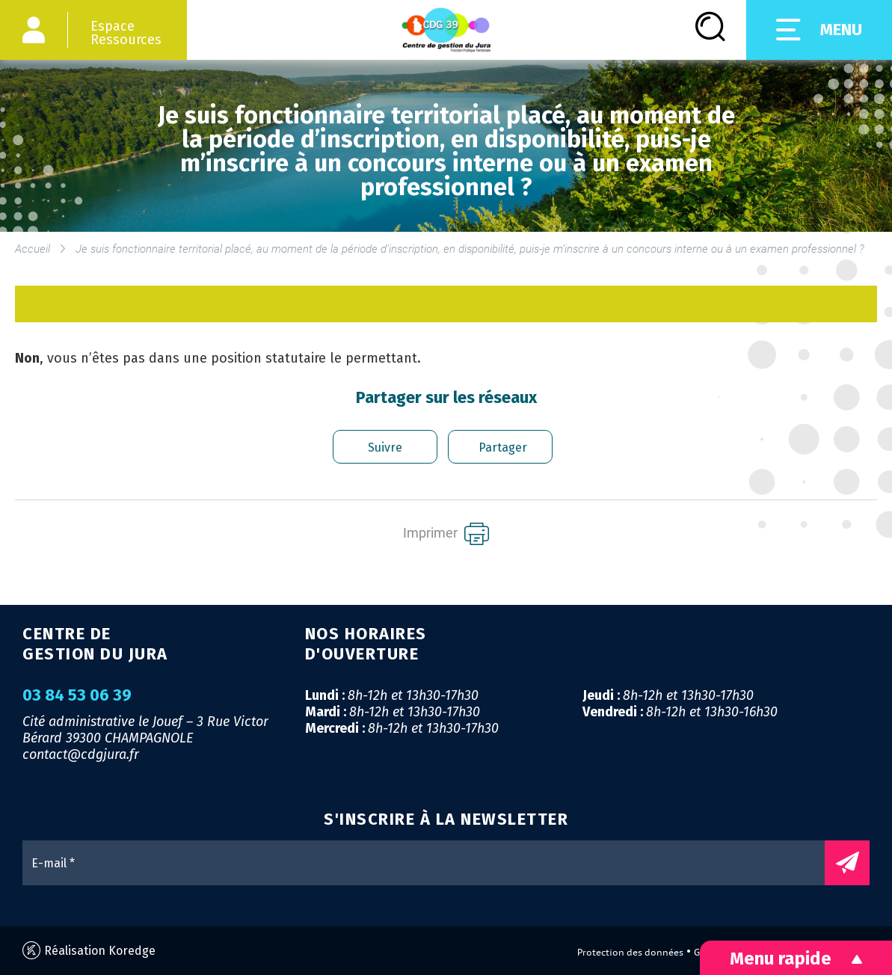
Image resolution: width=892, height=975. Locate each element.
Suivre (385, 447)
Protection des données (630, 952)
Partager (503, 447)
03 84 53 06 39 (77, 695)
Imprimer (446, 534)
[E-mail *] (431, 862)
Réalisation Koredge (89, 950)
